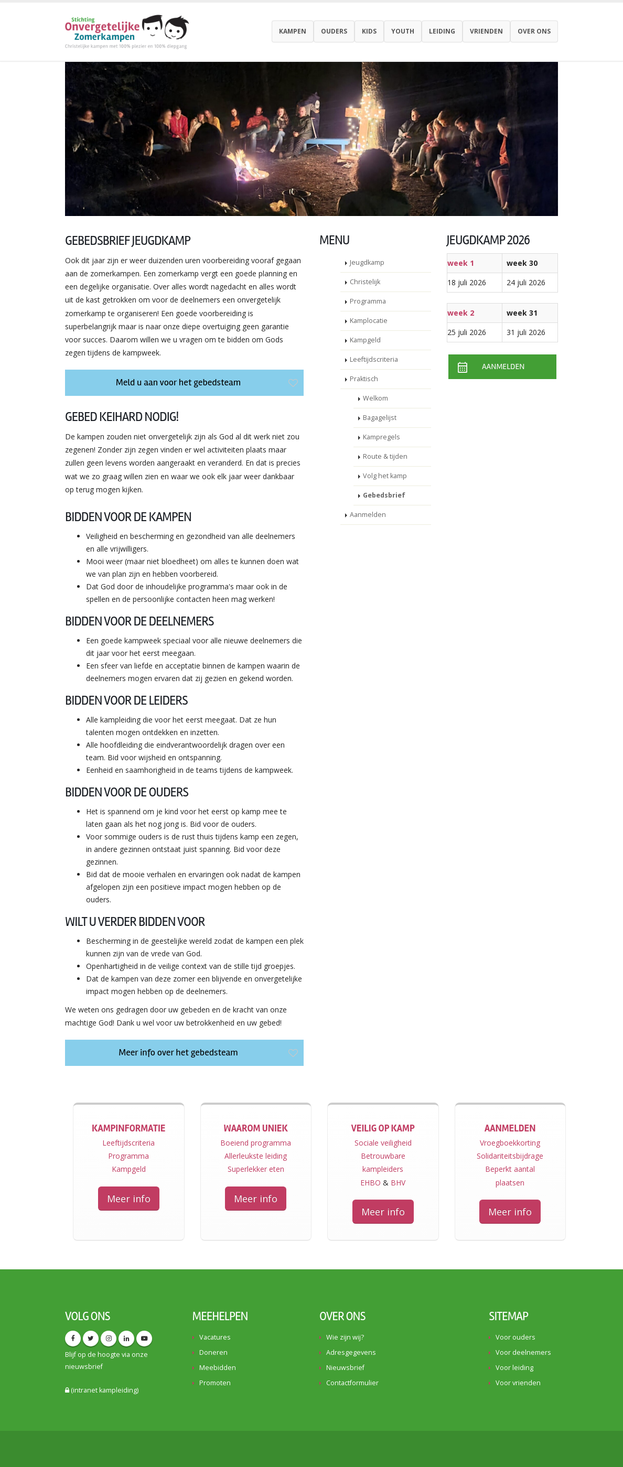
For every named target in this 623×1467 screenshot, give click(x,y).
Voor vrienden (518, 1382)
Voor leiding (514, 1367)
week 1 (460, 263)
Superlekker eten (256, 1169)
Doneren (213, 1352)
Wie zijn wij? (345, 1337)
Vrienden (486, 31)
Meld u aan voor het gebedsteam (208, 382)
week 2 (460, 313)
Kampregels (381, 437)
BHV (398, 1183)
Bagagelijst (379, 417)
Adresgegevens (351, 1352)
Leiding (442, 31)
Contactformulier (352, 1382)
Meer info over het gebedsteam (209, 1052)
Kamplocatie (369, 320)
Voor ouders (515, 1337)
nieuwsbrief (84, 1366)
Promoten (215, 1382)
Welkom (375, 398)
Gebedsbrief (384, 495)
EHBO (370, 1183)
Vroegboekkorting (510, 1143)
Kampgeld (365, 340)
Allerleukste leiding (255, 1156)
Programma (368, 301)
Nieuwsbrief (345, 1367)
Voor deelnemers (523, 1352)
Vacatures (215, 1337)
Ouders (334, 31)
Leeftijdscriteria (374, 359)
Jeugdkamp (367, 262)
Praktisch (364, 378)
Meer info (129, 1198)
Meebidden (217, 1367)
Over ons (534, 31)
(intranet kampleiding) (101, 1390)
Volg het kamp (385, 475)
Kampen (292, 31)
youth (402, 31)
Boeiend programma (255, 1143)
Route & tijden (385, 456)
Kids (369, 31)
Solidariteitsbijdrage (510, 1156)
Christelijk (365, 281)
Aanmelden (368, 514)
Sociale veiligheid (383, 1143)
